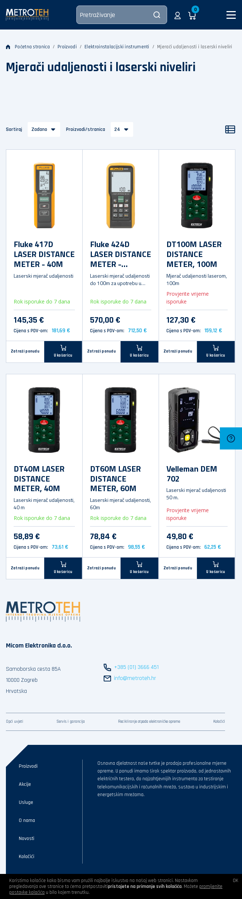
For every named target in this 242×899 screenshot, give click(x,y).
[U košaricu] (63, 351)
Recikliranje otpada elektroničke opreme (149, 721)
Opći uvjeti (14, 721)
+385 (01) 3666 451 (136, 667)
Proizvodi (67, 47)
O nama (27, 820)
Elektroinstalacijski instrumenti (116, 47)
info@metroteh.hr (135, 678)
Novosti (26, 838)
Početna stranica (28, 47)
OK (235, 881)
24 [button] (117, 129)
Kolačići (219, 721)
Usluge (26, 802)
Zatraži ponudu (25, 351)
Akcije (25, 784)
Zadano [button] (39, 129)
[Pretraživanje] (121, 15)
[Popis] (230, 129)
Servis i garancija (70, 721)
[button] (177, 15)
